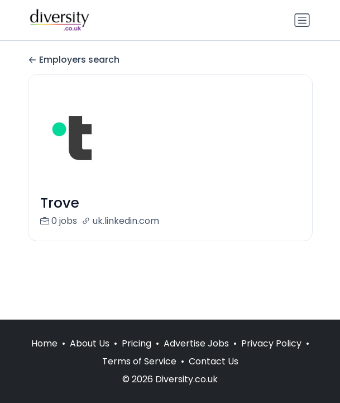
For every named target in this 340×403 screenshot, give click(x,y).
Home (44, 343)
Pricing (136, 343)
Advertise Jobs (196, 343)
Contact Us (213, 361)
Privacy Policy (271, 343)
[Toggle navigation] (302, 20)
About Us (89, 343)
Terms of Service (139, 361)
